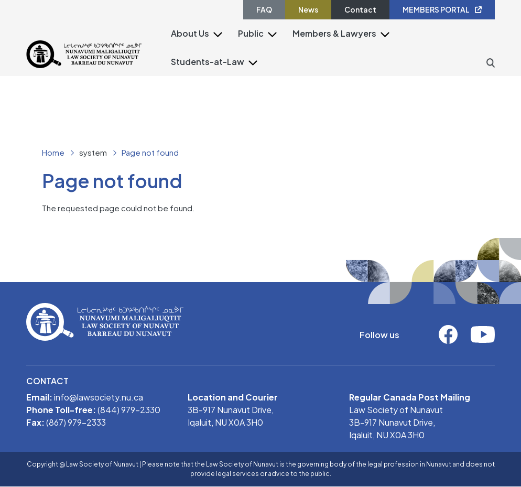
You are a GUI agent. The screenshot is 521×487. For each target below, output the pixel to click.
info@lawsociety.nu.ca (98, 397)
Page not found (150, 152)
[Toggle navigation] (148, 73)
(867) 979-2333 (76, 422)
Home (53, 152)
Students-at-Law (207, 61)
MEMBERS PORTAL (442, 9)
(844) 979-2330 (128, 409)
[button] (217, 34)
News (308, 9)
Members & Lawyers (334, 33)
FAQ (264, 9)
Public (251, 33)
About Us (190, 33)
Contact (360, 9)
